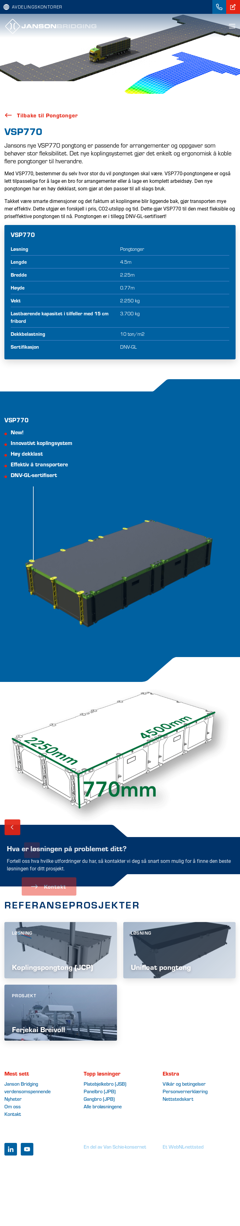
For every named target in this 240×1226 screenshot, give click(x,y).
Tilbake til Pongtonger (41, 115)
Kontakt (12, 1114)
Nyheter (13, 1098)
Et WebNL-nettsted (183, 1146)
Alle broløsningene (103, 1106)
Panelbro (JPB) (100, 1091)
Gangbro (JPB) (99, 1098)
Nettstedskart (178, 1098)
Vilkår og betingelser (184, 1083)
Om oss (12, 1106)
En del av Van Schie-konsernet (115, 1146)
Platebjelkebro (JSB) (105, 1083)
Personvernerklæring (185, 1091)
